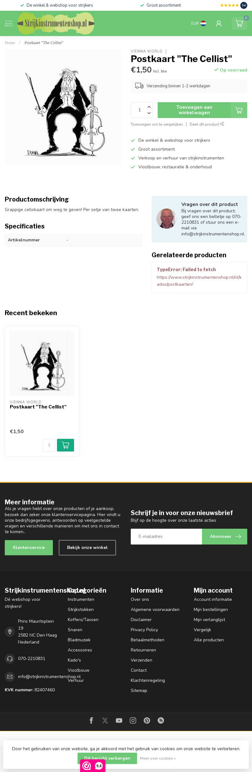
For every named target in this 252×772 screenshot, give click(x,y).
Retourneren (143, 650)
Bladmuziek (79, 640)
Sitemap (139, 691)
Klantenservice (29, 548)
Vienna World (147, 51)
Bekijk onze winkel (87, 548)
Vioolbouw (79, 670)
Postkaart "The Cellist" (44, 42)
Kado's (74, 660)
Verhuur (76, 680)
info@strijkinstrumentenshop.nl (49, 677)
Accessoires (80, 650)
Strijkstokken (81, 610)
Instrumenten (81, 599)
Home (10, 42)
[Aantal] (49, 445)
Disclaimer (141, 620)
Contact (139, 670)
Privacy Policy (144, 630)
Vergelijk (202, 630)
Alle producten (209, 640)
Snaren (75, 630)
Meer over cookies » (158, 758)
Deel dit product (207, 124)
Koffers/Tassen (83, 620)
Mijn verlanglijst (209, 620)
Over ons (140, 599)
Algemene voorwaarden (155, 610)
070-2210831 (31, 659)
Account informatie (213, 599)
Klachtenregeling (148, 680)
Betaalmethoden (147, 640)
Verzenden (141, 660)
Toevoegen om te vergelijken (157, 124)
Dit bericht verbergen (107, 758)
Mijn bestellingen (211, 610)
